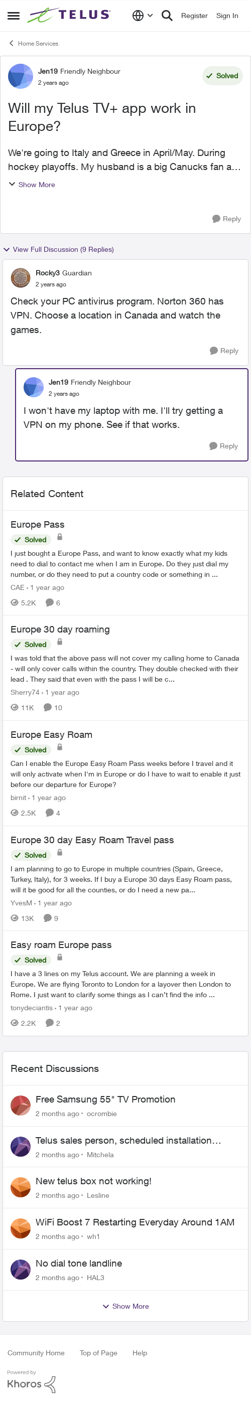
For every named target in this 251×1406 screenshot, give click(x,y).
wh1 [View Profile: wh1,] (93, 1236)
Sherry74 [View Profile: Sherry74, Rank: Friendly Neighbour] (25, 692)
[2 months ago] (57, 1113)
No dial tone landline (79, 1263)
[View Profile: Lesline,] (21, 1187)
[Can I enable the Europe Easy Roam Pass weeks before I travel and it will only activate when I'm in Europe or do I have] (125, 774)
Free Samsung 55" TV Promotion (106, 1099)
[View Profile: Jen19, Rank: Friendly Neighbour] (20, 76)
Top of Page (98, 1352)
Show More (31, 184)
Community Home (36, 1352)
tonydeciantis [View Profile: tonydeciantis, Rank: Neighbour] (32, 1007)
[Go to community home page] (70, 16)
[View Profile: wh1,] (21, 1228)
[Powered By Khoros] (125, 1381)
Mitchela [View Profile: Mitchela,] (100, 1154)
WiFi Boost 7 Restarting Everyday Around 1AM (135, 1221)
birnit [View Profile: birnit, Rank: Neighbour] (18, 797)
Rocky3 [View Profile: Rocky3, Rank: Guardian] (48, 272)
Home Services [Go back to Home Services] (33, 43)
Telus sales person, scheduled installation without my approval (124, 1141)
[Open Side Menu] (14, 15)
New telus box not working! (94, 1180)
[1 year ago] (45, 586)
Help (140, 1352)
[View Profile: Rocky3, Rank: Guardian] (21, 278)
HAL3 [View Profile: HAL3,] (95, 1277)
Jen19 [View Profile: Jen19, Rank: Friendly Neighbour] (48, 71)
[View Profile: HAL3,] (21, 1270)
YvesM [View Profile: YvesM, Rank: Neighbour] (21, 902)
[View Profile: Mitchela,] (21, 1147)
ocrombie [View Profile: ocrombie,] (102, 1113)
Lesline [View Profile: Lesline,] (98, 1195)
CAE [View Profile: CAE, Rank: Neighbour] (18, 586)
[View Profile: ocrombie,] (21, 1106)
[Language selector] (143, 16)
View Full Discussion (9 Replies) (58, 249)
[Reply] (226, 219)
